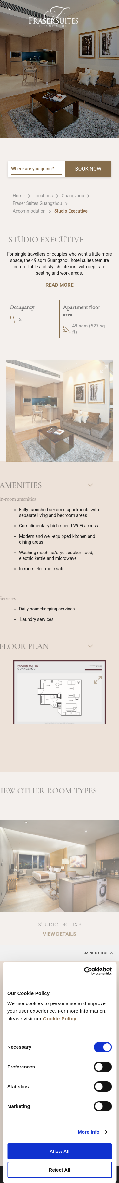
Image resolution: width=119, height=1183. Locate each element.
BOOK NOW (88, 169)
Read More (59, 285)
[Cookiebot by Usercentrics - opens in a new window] (85, 971)
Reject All (59, 1169)
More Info (88, 1132)
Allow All (59, 1151)
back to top (98, 953)
